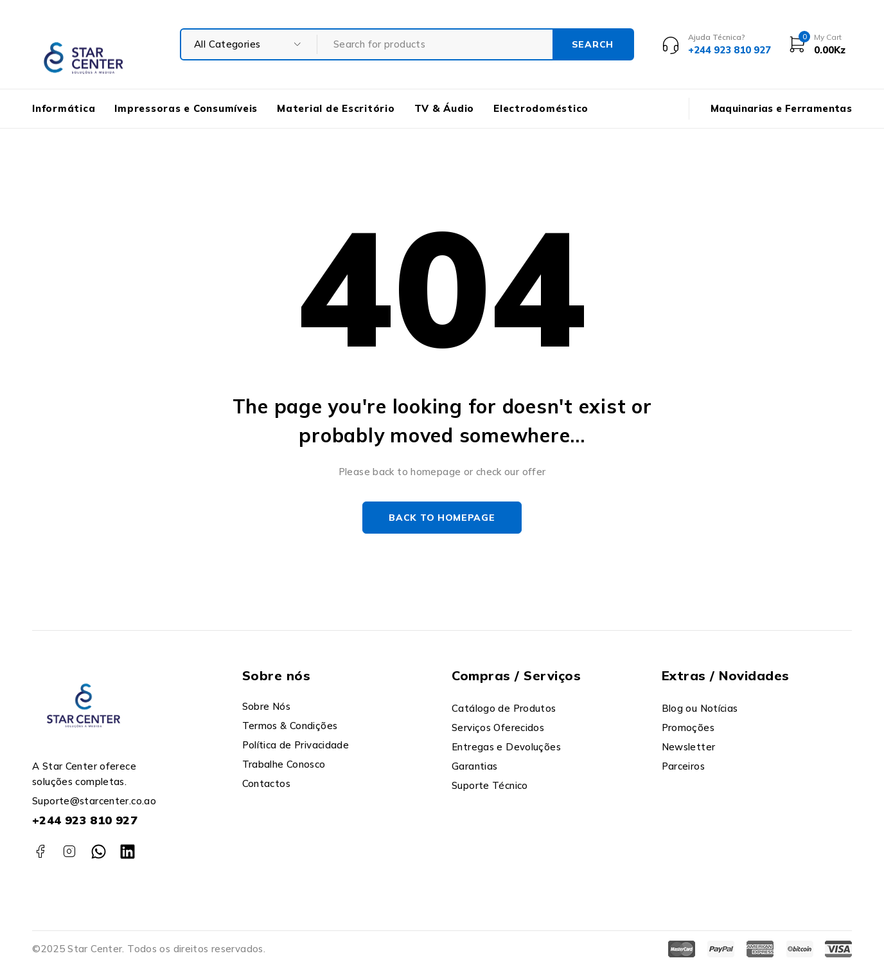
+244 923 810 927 (84, 820)
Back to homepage (442, 517)
